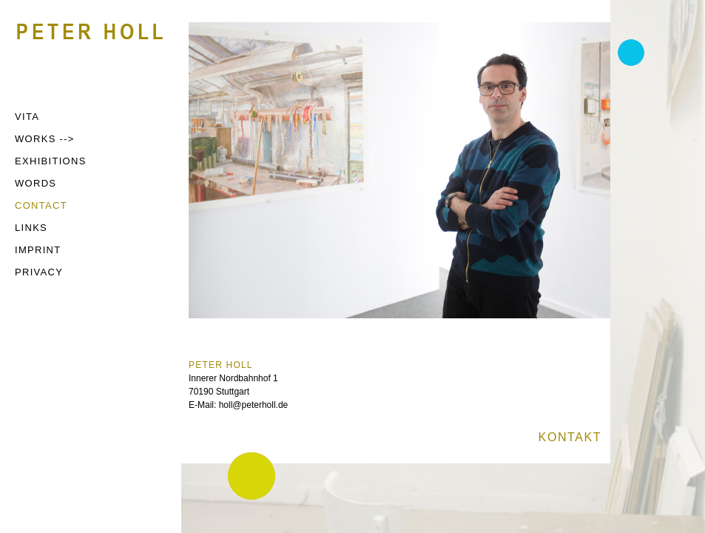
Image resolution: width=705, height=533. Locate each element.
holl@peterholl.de (254, 405)
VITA (27, 116)
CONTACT (41, 205)
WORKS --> (45, 138)
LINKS (31, 227)
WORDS (35, 183)
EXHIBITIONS (51, 161)
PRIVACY (39, 272)
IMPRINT (38, 249)
